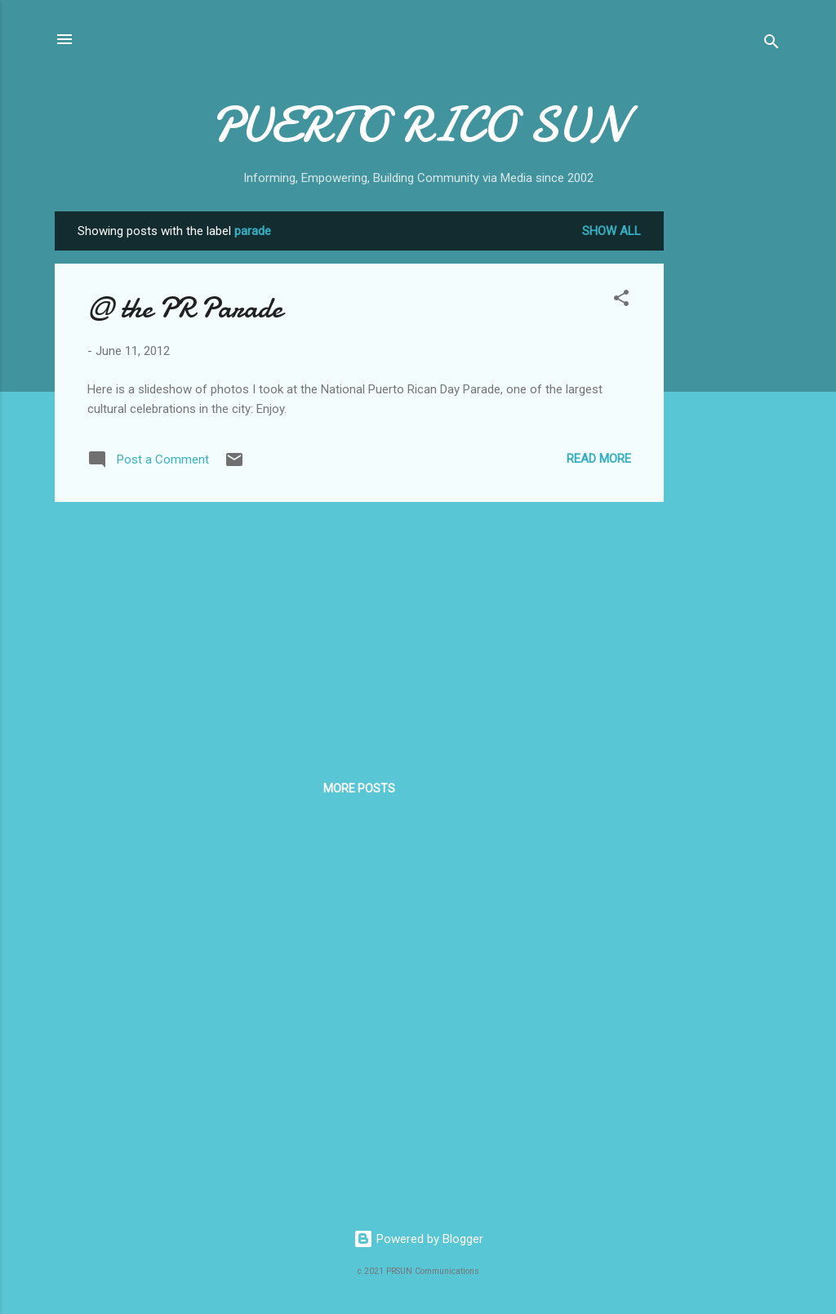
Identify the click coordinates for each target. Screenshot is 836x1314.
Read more (599, 458)
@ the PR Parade (184, 308)
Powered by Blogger (418, 1239)
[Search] (771, 44)
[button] (621, 300)
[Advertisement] (729, 456)
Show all (611, 231)
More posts (359, 788)
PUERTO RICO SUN (418, 125)
